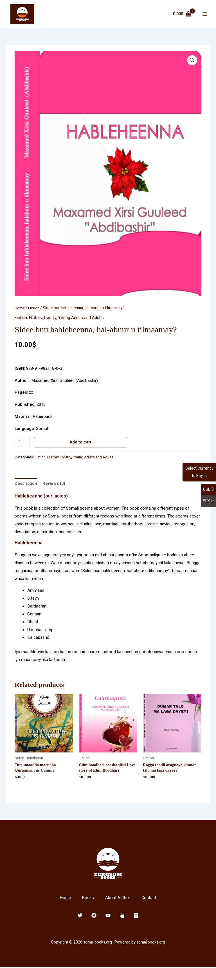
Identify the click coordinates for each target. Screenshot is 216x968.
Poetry (51, 318)
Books (88, 899)
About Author (117, 899)
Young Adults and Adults (82, 318)
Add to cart (81, 442)
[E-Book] (136, 916)
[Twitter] (79, 916)
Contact (149, 899)
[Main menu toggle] (204, 14)
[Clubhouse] (122, 916)
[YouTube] (108, 916)
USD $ (208, 489)
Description (26, 483)
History (36, 318)
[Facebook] (93, 916)
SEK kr (208, 501)
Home (20, 308)
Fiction (34, 308)
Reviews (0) (54, 483)
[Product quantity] (22, 442)
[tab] (26, 484)
